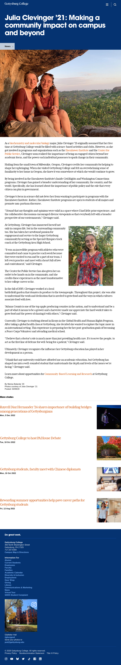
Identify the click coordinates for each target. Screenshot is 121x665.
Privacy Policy (11, 653)
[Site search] (115, 4)
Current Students (13, 563)
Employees (10, 565)
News (7, 46)
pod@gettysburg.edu (14, 642)
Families (9, 570)
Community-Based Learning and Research (68, 373)
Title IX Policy (52, 653)
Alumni (8, 560)
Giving (8, 583)
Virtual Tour (10, 593)
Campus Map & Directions (17, 552)
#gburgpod (10, 637)
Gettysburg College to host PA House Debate (30, 438)
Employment (10, 578)
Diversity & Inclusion (14, 575)
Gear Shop (10, 580)
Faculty (8, 568)
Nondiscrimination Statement (31, 653)
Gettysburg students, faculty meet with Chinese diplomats (40, 469)
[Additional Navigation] (107, 4)
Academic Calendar (14, 573)
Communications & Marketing (18, 588)
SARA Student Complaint (16, 595)
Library (8, 585)
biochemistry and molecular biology (29, 143)
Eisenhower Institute (77, 150)
